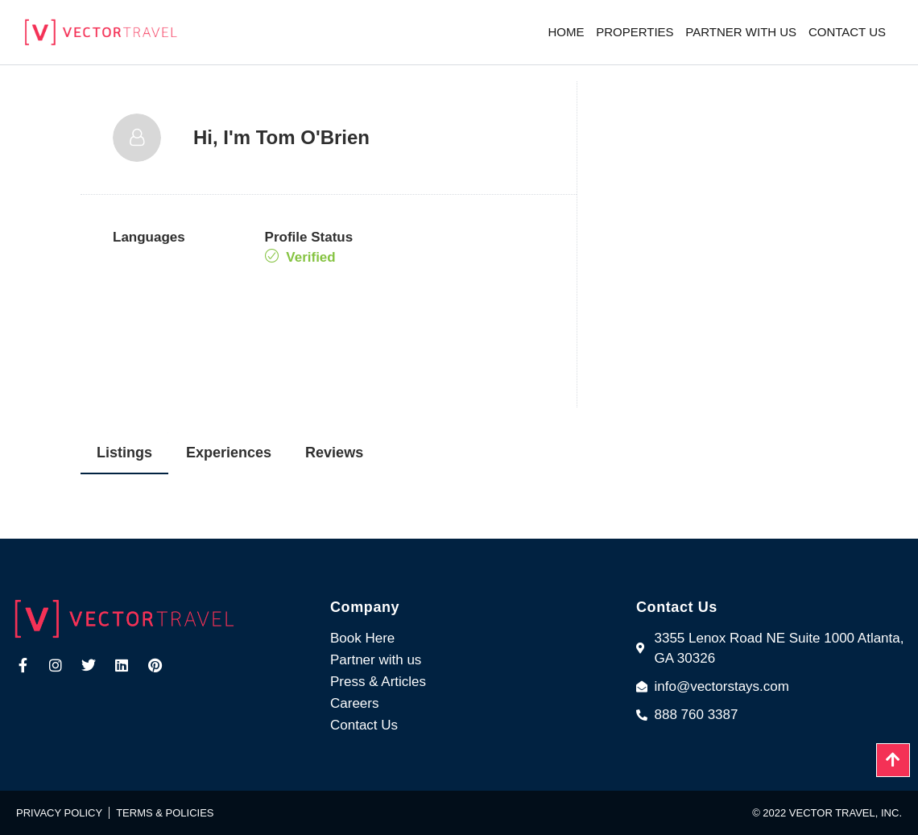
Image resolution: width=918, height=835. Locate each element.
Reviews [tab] (334, 452)
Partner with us (740, 32)
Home (566, 32)
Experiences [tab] (228, 452)
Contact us (847, 32)
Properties (634, 32)
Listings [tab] (124, 452)
